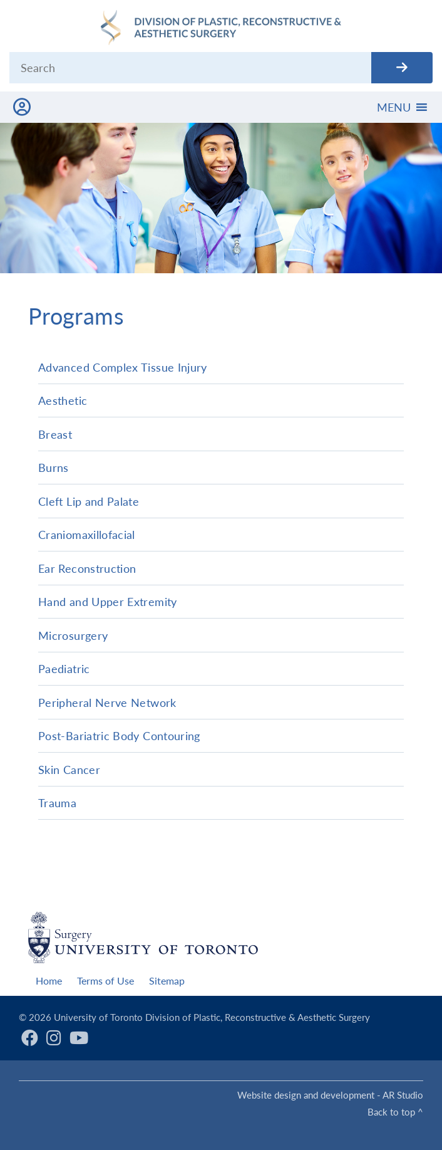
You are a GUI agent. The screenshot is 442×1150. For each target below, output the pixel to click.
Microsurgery (73, 635)
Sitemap (167, 980)
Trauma (57, 803)
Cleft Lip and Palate (88, 501)
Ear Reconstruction (87, 568)
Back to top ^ (395, 1111)
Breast (55, 434)
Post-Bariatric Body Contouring (119, 736)
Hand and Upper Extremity (107, 602)
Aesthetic (62, 400)
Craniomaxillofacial (86, 534)
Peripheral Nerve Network (107, 702)
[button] (394, 107)
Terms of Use (105, 980)
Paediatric (64, 669)
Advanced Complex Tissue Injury (122, 367)
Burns (53, 467)
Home (49, 980)
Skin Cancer (69, 769)
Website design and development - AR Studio (330, 1094)
